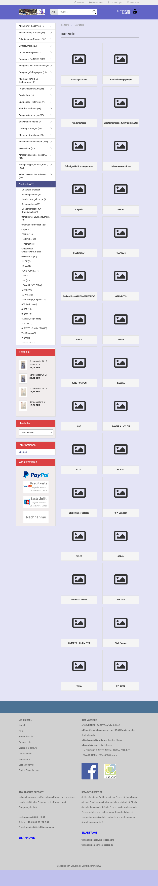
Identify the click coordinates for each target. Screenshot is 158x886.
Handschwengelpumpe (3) (34, 199)
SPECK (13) (26, 314)
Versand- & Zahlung (28, 763)
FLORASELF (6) (28, 239)
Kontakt (22, 741)
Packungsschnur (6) (31, 194)
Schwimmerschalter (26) (30, 121)
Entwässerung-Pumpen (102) (33, 39)
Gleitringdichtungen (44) (30, 128)
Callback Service (26, 780)
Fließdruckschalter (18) (30, 108)
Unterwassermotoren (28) (33, 224)
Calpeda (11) (27, 229)
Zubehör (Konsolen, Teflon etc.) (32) (34, 176)
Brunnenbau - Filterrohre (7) (32, 102)
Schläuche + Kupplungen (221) (33, 141)
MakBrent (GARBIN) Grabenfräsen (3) (28, 80)
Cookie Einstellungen (28, 786)
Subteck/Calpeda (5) (31, 318)
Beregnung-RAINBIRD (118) (32, 59)
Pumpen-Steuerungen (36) (31, 115)
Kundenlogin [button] (115, 2)
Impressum (24, 775)
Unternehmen (25, 769)
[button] (95, 2)
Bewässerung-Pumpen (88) (32, 32)
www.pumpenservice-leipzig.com (98, 855)
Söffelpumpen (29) (28, 46)
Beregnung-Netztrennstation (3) (34, 65)
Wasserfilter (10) (27, 148)
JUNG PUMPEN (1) (30, 271)
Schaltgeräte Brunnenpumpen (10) (35, 218)
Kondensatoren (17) (30, 204)
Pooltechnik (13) (26, 95)
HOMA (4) (26, 266)
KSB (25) (25, 280)
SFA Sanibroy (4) (29, 304)
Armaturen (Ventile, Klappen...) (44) (33, 156)
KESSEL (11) (27, 275)
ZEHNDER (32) (28, 342)
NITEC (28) (26, 290)
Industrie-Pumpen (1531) (31, 52)
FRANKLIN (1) (28, 244)
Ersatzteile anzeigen (30, 189)
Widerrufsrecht (26, 752)
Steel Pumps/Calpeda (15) (33, 299)
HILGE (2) (26, 261)
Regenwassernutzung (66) (31, 88)
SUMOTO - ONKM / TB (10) (34, 328)
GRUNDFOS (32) (29, 256)
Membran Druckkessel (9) (31, 135)
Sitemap (23, 452)
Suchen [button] (79, 2)
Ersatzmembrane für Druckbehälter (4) (31, 210)
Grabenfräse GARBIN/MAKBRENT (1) (32, 250)
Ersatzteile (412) (26, 184)
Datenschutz (25, 758)
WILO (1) (25, 338)
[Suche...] (54, 12)
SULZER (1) (26, 323)
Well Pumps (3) (28, 333)
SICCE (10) (26, 309)
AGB (21, 746)
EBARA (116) (27, 234)
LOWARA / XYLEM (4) (31, 285)
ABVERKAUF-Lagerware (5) (32, 26)
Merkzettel (133, 2)
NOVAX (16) (27, 294)
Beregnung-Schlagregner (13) (33, 72)
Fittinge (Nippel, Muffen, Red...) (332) (33, 166)
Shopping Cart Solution (67, 881)
